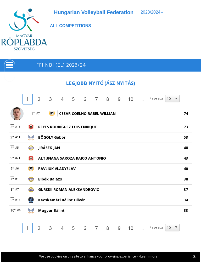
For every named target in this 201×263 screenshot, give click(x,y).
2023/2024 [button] (152, 12)
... (142, 99)
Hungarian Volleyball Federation (93, 12)
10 (130, 99)
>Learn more (148, 256)
